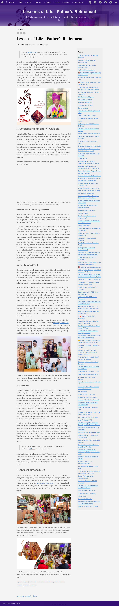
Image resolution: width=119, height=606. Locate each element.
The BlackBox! (82, 391)
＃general (19, 582)
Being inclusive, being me (86, 193)
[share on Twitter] (21, 33)
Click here (32, 449)
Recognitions (82, 496)
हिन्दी (21, 2)
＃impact (25, 582)
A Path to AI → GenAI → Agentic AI (89, 279)
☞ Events (47, 2)
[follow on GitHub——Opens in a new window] (106, 2)
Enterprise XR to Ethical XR (86, 394)
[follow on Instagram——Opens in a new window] (101, 2)
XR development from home (86, 210)
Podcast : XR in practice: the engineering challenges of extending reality (89, 452)
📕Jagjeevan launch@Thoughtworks (89, 267)
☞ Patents (65, 2)
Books (80, 121)
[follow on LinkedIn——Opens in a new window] (90, 2)
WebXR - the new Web (85, 420)
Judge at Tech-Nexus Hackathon (88, 506)
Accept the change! (84, 225)
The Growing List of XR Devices (88, 417)
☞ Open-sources (78, 2)
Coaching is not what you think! (87, 397)
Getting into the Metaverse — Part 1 (89, 374)
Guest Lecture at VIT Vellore (87, 493)
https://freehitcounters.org (59, 604)
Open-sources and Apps (85, 105)
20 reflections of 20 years (86, 97)
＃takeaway (51, 582)
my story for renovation (45, 483)
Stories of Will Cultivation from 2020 (89, 133)
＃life (39, 582)
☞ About (28, 2)
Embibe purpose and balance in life (89, 432)
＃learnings (26, 585)
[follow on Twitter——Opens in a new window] (95, 2)
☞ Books (56, 2)
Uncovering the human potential (88, 118)
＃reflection (44, 582)
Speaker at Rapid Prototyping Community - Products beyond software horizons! (87, 352)
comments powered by (27, 596)
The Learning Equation (85, 99)
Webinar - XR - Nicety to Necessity (88, 400)
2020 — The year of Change (87, 115)
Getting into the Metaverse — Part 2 (89, 371)
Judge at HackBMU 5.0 (85, 499)
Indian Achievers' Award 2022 (87, 490)
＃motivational (32, 582)
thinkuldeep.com (31, 52)
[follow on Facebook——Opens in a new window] (111, 2)
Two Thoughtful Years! (85, 102)
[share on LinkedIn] (24, 33)
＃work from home (60, 582)
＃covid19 (19, 585)
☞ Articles (37, 2)
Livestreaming (82, 158)
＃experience (33, 585)
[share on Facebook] (18, 33)
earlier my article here (60, 323)
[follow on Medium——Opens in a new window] (116, 2)
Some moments (83, 108)
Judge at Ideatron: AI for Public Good (89, 176)
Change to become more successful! (89, 146)
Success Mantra (83, 213)
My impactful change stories (86, 70)
